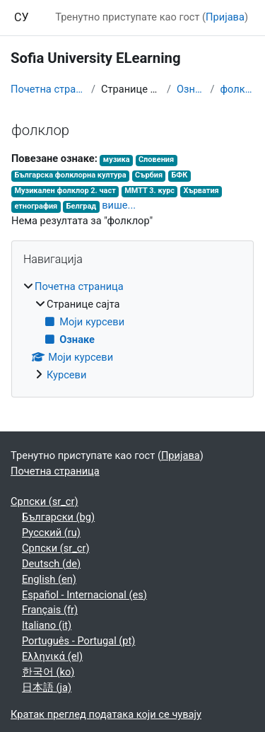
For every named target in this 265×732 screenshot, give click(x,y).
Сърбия (149, 175)
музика (116, 159)
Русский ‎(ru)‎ (51, 532)
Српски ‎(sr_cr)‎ (44, 501)
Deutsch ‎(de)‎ (51, 563)
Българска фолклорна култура (70, 175)
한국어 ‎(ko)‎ (48, 672)
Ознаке (190, 89)
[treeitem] (132, 331)
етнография (35, 206)
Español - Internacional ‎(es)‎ (84, 594)
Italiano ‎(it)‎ (46, 625)
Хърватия (200, 190)
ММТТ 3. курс (149, 190)
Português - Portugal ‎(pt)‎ (78, 640)
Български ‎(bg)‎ (58, 517)
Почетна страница (48, 89)
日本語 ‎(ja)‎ (46, 687)
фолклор (237, 89)
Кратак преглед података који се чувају (106, 714)
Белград (81, 206)
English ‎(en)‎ (49, 579)
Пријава (225, 17)
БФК (179, 175)
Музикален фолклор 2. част (64, 190)
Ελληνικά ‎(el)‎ (52, 656)
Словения (156, 159)
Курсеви (66, 374)
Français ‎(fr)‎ (50, 609)
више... (119, 205)
